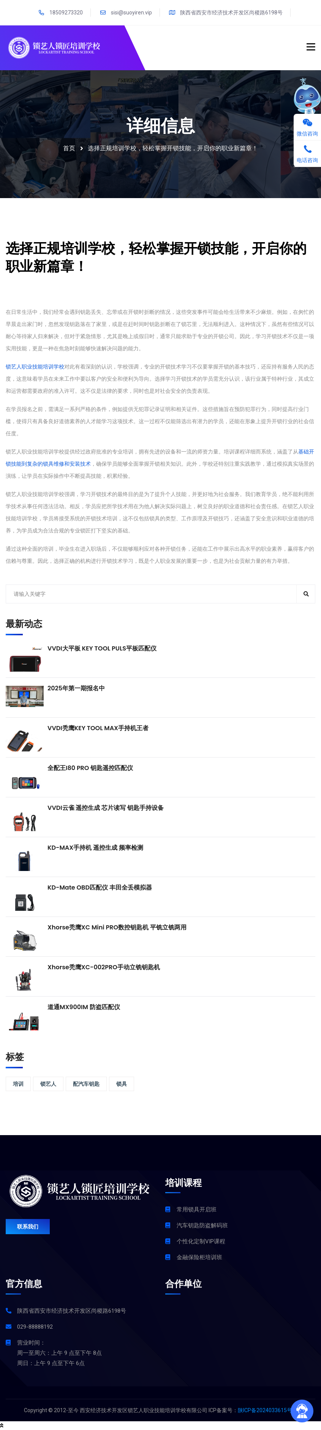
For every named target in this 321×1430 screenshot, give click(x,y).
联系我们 (27, 1227)
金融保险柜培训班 (199, 1257)
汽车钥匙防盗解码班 (202, 1225)
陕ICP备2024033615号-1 (267, 1410)
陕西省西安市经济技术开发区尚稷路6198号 (226, 12)
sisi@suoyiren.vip (126, 12)
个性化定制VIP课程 (201, 1241)
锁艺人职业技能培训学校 (35, 367)
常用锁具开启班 (197, 1209)
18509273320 (60, 12)
